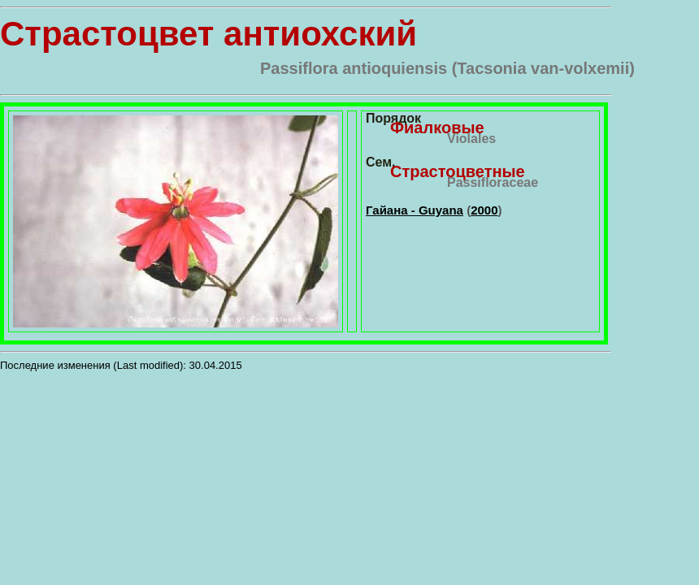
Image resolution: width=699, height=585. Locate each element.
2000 (484, 210)
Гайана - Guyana (414, 210)
